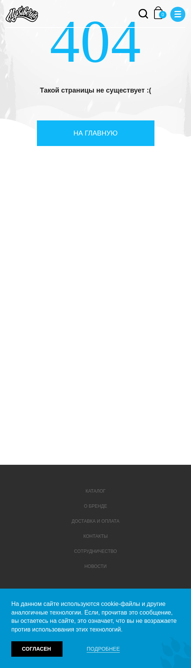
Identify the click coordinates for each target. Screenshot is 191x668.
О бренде (95, 506)
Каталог (95, 491)
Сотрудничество (95, 551)
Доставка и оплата (95, 521)
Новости (95, 566)
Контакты (95, 536)
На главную (95, 133)
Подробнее (103, 649)
